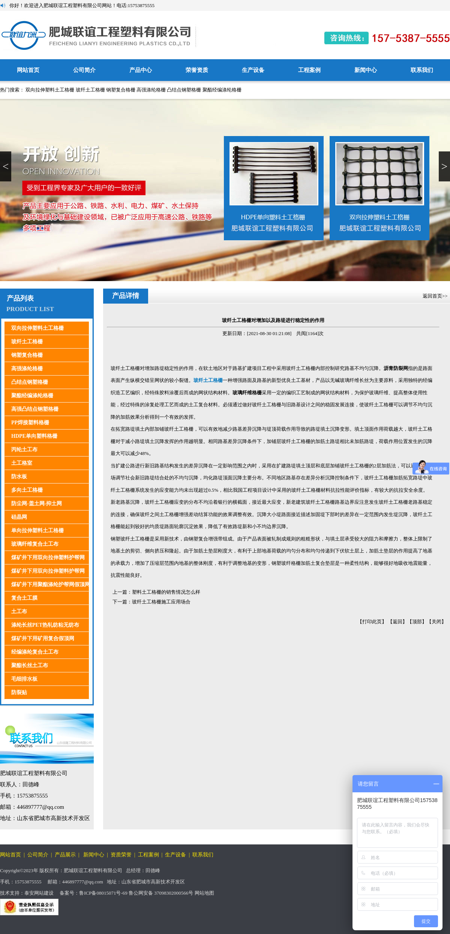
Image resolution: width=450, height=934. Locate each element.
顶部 (417, 621)
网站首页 (28, 70)
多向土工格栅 (27, 490)
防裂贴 (19, 692)
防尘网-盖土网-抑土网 (36, 503)
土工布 (19, 611)
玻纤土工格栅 (90, 90)
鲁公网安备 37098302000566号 (161, 893)
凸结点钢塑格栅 (184, 90)
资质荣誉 (121, 855)
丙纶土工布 (24, 449)
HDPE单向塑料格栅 (34, 436)
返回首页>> (436, 296)
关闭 (436, 621)
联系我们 (422, 70)
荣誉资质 (197, 70)
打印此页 (372, 621)
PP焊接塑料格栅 (30, 422)
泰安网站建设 (39, 893)
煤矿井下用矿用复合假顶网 (42, 638)
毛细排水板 (24, 679)
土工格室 (21, 463)
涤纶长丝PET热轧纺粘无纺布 (45, 625)
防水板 (19, 476)
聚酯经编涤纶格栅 (222, 90)
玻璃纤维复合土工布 (34, 544)
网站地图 (204, 893)
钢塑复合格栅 (120, 90)
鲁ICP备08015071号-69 (103, 893)
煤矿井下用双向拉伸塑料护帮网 (48, 557)
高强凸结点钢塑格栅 (34, 409)
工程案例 (309, 70)
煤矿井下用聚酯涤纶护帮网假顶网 (50, 584)
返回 (397, 621)
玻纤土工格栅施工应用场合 (161, 602)
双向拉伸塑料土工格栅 (50, 90)
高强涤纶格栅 (151, 90)
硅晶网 (19, 517)
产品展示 (65, 855)
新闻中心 (365, 70)
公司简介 (84, 70)
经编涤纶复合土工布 (34, 652)
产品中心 (140, 70)
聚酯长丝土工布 (29, 665)
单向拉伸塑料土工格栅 (37, 530)
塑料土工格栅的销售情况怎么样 (166, 592)
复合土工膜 (24, 598)
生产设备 (253, 70)
